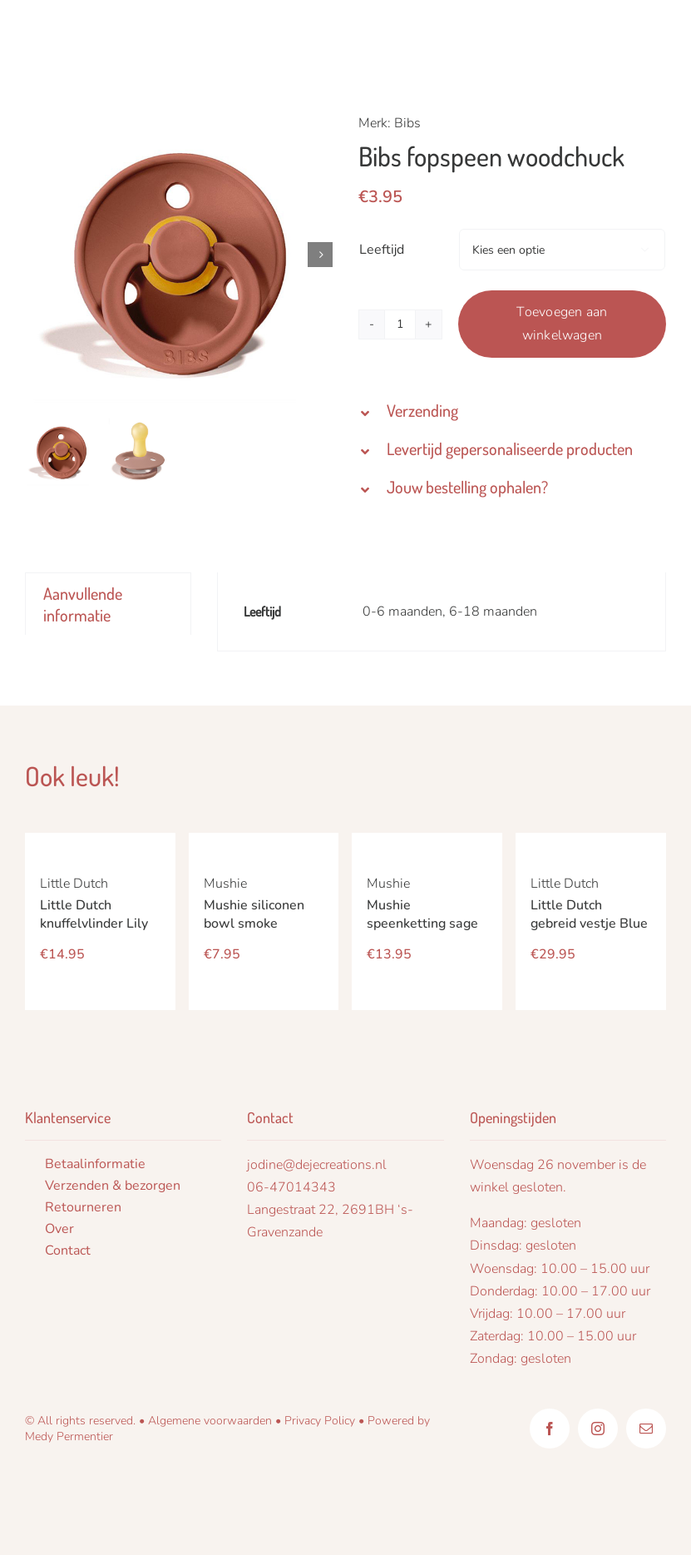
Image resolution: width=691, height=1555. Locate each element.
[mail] (646, 1429)
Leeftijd (381, 249)
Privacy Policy (319, 1421)
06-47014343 (291, 1187)
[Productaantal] (400, 324)
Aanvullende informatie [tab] (82, 604)
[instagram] (598, 1429)
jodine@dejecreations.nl (317, 1165)
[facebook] (550, 1429)
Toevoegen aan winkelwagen (561, 323)
